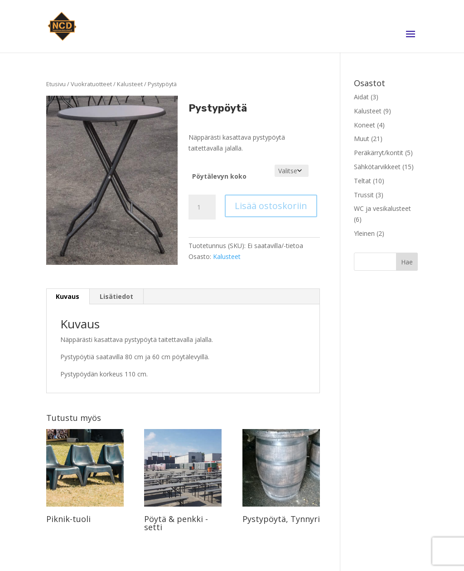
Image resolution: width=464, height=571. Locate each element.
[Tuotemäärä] (202, 207)
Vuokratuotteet (91, 84)
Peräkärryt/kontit (378, 152)
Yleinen (364, 233)
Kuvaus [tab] (67, 296)
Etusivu (56, 84)
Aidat (361, 97)
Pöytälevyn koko (219, 176)
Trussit (364, 194)
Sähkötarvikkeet (377, 166)
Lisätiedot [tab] (116, 296)
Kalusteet (130, 84)
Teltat (362, 180)
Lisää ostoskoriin (271, 206)
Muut (361, 138)
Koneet (364, 125)
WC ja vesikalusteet (382, 208)
